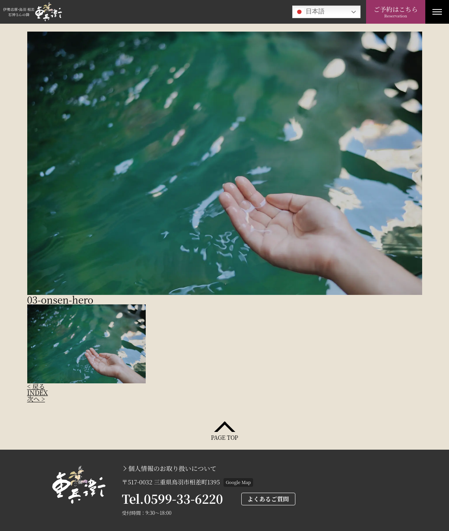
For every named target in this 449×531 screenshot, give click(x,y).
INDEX (37, 392)
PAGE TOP (224, 436)
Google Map (238, 482)
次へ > (36, 398)
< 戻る (36, 386)
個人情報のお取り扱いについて (172, 468)
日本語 (310, 12)
